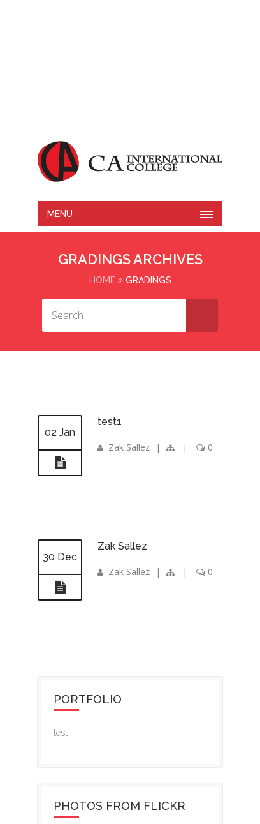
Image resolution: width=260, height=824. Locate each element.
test (61, 733)
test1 (110, 422)
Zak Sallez (129, 447)
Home (102, 280)
